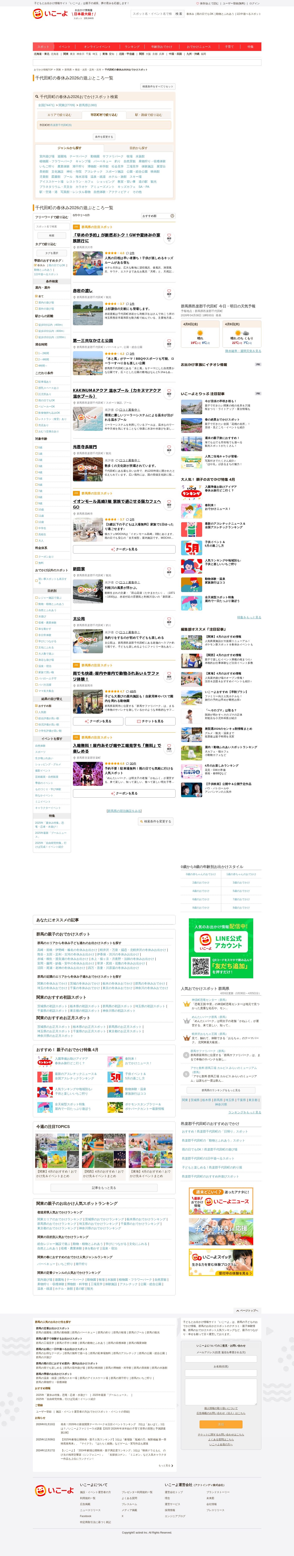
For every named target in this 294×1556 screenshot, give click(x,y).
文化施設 (58, 171)
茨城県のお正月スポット (53, 1026)
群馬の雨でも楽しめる (49, 1367)
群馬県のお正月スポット (125, 1026)
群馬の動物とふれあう (93, 1342)
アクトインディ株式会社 (209, 1485)
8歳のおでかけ (200, 907)
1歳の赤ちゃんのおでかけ (241, 874)
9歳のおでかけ (241, 907)
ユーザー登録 (44, 1411)
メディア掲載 (129, 1510)
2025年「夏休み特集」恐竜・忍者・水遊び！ (49, 824)
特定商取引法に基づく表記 (95, 1522)
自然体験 (40, 745)
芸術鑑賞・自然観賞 (46, 776)
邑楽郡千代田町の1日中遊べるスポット (208, 1158)
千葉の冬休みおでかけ (85, 988)
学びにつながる (116, 1244)
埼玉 (95, 53)
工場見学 (133, 166)
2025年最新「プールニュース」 (51, 834)
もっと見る (164, 1465)
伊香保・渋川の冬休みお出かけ (118, 954)
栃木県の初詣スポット (85, 1006)
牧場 (130, 156)
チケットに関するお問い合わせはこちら (221, 1434)
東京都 (253, 1100)
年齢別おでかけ (161, 46)
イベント (65, 46)
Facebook (85, 1516)
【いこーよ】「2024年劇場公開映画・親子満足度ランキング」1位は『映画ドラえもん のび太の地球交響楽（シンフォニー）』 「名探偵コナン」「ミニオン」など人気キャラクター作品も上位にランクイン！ (113, 1454)
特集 (251, 46)
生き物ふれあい (44, 758)
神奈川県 (221, 1104)
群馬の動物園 (62, 1332)
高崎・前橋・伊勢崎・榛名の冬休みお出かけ (67, 950)
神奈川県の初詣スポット (119, 1010)
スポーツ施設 (115, 171)
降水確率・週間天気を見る (243, 351)
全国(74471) (46, 105)
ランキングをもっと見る (244, 1112)
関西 (141, 53)
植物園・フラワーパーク (56, 161)
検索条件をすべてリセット (157, 86)
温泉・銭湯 (98, 176)
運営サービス (172, 1504)
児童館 (43, 176)
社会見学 (118, 166)
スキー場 (136, 176)
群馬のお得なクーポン (49, 1353)
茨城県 (195, 1100)
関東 (65, 53)
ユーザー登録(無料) (234, 3)
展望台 (161, 166)
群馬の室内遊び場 (74, 1367)
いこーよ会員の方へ (221, 1444)
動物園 (95, 156)
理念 (167, 1498)
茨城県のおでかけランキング (104, 1219)
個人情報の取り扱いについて (221, 1408)
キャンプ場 (83, 161)
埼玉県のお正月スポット (53, 1031)
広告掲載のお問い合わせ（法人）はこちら (221, 1413)
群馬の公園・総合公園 (152, 1353)
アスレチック (94, 171)
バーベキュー (103, 161)
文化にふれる (138, 1244)
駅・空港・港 (48, 192)
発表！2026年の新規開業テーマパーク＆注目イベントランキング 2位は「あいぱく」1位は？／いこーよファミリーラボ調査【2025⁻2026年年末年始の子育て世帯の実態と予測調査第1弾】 (113, 1428)
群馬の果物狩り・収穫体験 (51, 1382)
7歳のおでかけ (241, 899)
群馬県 (218, 1100)
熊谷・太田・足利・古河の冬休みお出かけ (65, 954)
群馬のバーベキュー (83, 1332)
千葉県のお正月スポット (89, 1031)
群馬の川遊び (44, 1357)
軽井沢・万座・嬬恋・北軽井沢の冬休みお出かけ (133, 950)
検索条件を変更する (155, 821)
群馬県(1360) (88, 105)
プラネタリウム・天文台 (56, 186)
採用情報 (170, 1510)
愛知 (111, 53)
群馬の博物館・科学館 (118, 1367)
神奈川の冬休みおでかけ (151, 988)
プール (68, 176)
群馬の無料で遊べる (76, 1353)
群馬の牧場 (119, 1332)
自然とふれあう (47, 1248)
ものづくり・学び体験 (48, 789)
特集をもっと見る (249, 617)
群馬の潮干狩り (120, 1378)
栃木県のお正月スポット (89, 1026)
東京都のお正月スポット (125, 1031)
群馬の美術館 (141, 1367)
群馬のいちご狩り (141, 1378)
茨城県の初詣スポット (52, 1006)
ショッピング (106, 181)
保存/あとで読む (207, 3)
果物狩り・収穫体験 (152, 161)
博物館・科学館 (98, 166)
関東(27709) (67, 105)
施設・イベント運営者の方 (95, 1492)
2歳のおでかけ (200, 882)
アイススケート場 (51, 181)
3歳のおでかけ (241, 882)
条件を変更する (104, 136)
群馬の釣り (104, 1332)
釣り (118, 161)
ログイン (254, 3)
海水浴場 (82, 176)
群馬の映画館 (95, 1367)
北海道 (55, 53)
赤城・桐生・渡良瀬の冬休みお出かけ (62, 959)
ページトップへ (247, 1310)
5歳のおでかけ (241, 890)
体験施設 (148, 166)
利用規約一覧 (87, 1498)
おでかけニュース (199, 46)
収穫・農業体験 (71, 1248)
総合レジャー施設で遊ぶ (53, 1244)
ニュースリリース (90, 1510)
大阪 (148, 53)
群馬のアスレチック (124, 1353)
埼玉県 (229, 1100)
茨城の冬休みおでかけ (85, 983)
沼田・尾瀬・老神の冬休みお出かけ (61, 968)
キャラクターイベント (48, 807)
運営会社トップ (174, 1492)
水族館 (140, 156)
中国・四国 (175, 53)
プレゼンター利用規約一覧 (137, 1492)
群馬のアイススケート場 (94, 1378)
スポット (43, 46)
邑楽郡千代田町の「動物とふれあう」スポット (213, 1140)
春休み (190, 13)
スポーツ (40, 751)
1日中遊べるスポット (249, 13)
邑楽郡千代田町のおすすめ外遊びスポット (210, 1176)
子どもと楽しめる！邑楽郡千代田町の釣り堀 (212, 1167)
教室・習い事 (127, 181)
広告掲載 (85, 1504)
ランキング (132, 46)
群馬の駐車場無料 (100, 1353)
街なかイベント (44, 795)
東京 (72, 53)
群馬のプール (136, 1332)
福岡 (203, 53)
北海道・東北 (41, 53)
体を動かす (92, 1248)
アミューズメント (103, 186)
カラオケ (82, 186)
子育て (229, 46)
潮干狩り (79, 166)
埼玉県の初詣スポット (150, 1006)
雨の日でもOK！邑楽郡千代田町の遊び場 (209, 1149)
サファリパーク (113, 156)
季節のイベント (44, 783)
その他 (137, 192)
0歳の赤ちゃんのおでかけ (201, 874)
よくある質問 (129, 1498)
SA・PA (144, 186)
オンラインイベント (97, 46)
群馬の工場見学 (45, 1342)
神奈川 (80, 53)
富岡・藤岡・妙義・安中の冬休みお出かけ (65, 963)
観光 (154, 181)
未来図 (210, 1498)
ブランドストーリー (218, 1492)
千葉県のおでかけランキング (140, 1223)
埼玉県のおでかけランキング (98, 1223)
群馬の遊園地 (44, 1332)
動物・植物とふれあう (88, 1244)
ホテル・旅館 (118, 176)
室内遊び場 (47, 156)
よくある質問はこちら (221, 1439)
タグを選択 (51, 253)
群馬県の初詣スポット (118, 1006)
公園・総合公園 (137, 171)
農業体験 (64, 166)
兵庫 (161, 53)
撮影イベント (43, 770)
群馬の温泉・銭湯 (46, 1378)
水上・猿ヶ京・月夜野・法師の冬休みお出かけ (122, 959)
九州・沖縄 (192, 53)
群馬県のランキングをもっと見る (221, 1090)
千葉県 (241, 1100)
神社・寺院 (74, 171)
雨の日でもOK (205, 13)
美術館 (43, 171)
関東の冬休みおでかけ (52, 983)
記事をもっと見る (104, 1187)
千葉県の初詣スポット (52, 1010)
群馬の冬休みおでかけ (150, 983)
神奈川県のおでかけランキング (100, 1228)
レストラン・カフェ (80, 181)
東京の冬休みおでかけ (118, 988)
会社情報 (211, 1504)
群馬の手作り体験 (67, 1342)
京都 (155, 53)
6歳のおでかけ (200, 899)
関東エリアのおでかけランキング (59, 1219)
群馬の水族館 (159, 1367)
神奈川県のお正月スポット (55, 1035)
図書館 (56, 176)
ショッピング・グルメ (48, 764)
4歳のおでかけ (200, 890)
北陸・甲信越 (126, 53)
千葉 (88, 53)
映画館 (155, 171)
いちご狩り (47, 166)
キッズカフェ (127, 186)
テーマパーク (79, 156)
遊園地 (62, 156)
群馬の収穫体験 (117, 1342)
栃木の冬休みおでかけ (118, 983)
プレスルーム (129, 1504)
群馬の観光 (153, 1332)
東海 (105, 53)
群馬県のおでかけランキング (56, 1223)
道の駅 (143, 181)
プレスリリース (215, 1510)
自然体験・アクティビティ (112, 192)
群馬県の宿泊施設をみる (124, 811)
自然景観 (130, 161)
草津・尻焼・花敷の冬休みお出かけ (121, 963)
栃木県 (206, 1100)
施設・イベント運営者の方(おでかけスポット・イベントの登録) (93, 1411)
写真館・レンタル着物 (76, 192)
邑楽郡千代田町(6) (61, 125)
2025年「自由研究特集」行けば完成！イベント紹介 (51, 844)
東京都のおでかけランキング (56, 1228)
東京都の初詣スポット (85, 1010)
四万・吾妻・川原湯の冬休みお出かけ (113, 968)
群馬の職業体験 (138, 1342)
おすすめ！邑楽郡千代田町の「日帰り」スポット (215, 1131)
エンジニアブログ (175, 1516)
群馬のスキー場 (68, 1378)
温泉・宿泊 (109, 1248)
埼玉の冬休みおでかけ (52, 988)
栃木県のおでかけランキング (146, 1219)
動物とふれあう (225, 13)
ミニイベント (43, 801)
